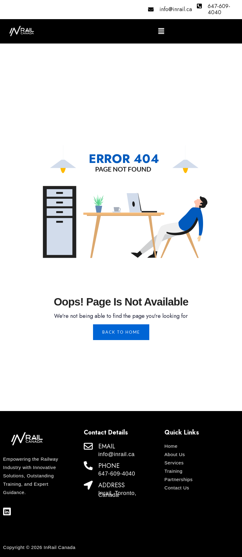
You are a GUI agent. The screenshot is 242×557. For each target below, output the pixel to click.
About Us (174, 454)
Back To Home (121, 332)
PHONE (109, 465)
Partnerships (178, 479)
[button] (161, 31)
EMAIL (106, 446)
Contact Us (176, 487)
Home (170, 446)
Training (173, 471)
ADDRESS (111, 485)
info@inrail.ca (175, 9)
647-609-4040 (219, 9)
